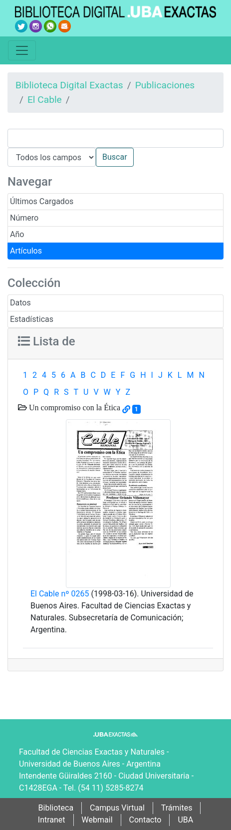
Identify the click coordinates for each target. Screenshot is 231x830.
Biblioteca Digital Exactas (69, 85)
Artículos (26, 251)
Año (17, 234)
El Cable (44, 99)
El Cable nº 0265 (59, 593)
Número (24, 218)
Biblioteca (56, 808)
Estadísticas (31, 319)
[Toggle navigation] (22, 50)
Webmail (97, 820)
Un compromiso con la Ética (73, 407)
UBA (185, 820)
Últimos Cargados (41, 201)
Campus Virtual (117, 808)
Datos (20, 302)
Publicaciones (165, 85)
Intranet (51, 820)
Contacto (145, 820)
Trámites (177, 808)
